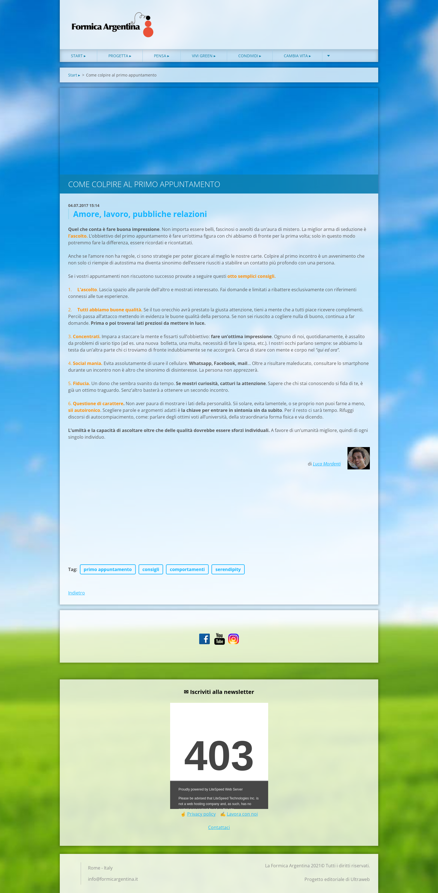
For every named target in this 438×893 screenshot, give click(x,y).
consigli (150, 569)
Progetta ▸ (119, 55)
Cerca (363, 16)
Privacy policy (201, 814)
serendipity (228, 569)
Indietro (76, 593)
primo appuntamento (108, 569)
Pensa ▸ (161, 55)
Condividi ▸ (249, 55)
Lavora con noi (242, 814)
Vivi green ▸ (204, 55)
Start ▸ (78, 55)
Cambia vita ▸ (297, 55)
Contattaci (219, 827)
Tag (72, 569)
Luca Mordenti (327, 464)
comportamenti (187, 569)
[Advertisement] (219, 130)
